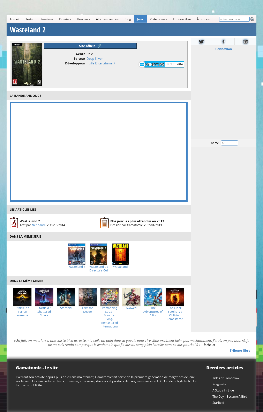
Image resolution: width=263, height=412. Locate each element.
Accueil (15, 19)
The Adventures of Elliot (153, 311)
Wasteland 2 (28, 29)
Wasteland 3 (76, 267)
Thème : (223, 143)
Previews (83, 19)
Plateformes (158, 19)
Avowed (131, 308)
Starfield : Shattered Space (44, 311)
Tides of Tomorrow (225, 378)
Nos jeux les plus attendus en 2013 (137, 221)
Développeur (75, 63)
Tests (29, 19)
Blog (128, 19)
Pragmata (219, 384)
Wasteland (120, 267)
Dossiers (65, 19)
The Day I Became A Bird (229, 396)
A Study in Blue (223, 390)
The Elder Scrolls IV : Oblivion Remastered (175, 313)
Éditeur (79, 58)
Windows (154, 64)
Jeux (140, 19)
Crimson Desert (87, 310)
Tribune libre (182, 19)
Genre (80, 54)
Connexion (223, 49)
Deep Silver (95, 58)
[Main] (113, 19)
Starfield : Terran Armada (22, 311)
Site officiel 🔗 (90, 46)
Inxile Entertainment (101, 63)
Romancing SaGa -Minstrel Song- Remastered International (110, 317)
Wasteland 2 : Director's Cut (98, 268)
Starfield (66, 308)
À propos (203, 19)
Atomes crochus (107, 19)
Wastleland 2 (30, 221)
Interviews (46, 19)
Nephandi (39, 225)
